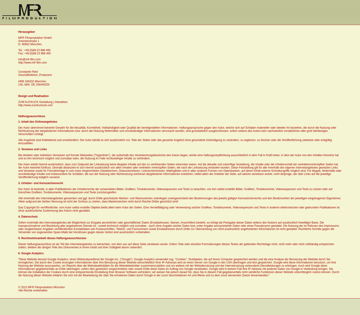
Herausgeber (26, 31)
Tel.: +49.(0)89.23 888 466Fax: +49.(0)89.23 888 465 (34, 52)
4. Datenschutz (28, 216)
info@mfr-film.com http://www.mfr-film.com (32, 61)
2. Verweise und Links (32, 149)
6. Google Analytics (31, 253)
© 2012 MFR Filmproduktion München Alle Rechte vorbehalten (41, 289)
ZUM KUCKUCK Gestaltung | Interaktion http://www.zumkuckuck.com (43, 103)
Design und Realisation (33, 96)
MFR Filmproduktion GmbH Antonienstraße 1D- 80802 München (35, 41)
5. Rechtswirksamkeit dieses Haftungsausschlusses (52, 238)
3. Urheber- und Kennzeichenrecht (40, 183)
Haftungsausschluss (31, 116)
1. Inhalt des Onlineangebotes (37, 121)
